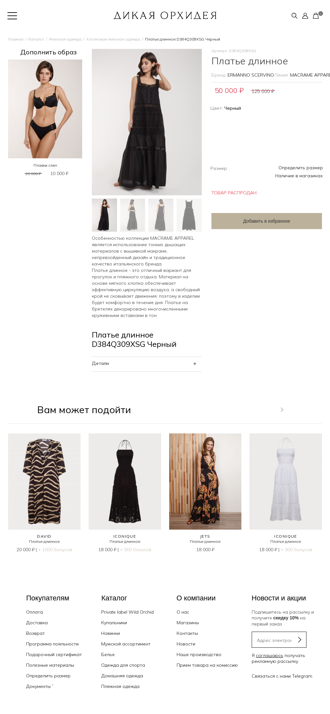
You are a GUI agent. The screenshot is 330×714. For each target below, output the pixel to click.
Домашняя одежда (122, 676)
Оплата (34, 612)
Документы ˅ (39, 686)
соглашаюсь (269, 655)
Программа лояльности (52, 644)
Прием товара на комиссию (207, 665)
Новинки (110, 633)
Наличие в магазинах (299, 176)
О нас (183, 612)
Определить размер (300, 168)
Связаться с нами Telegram (282, 676)
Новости (186, 644)
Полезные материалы (50, 665)
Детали (100, 363)
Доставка (37, 623)
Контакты (187, 633)
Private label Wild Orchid (127, 612)
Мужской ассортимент (125, 644)
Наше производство (199, 654)
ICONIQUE (124, 536)
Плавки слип (45, 165)
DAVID (44, 536)
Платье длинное (44, 541)
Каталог (36, 39)
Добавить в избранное (262, 221)
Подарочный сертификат (54, 654)
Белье (108, 654)
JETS (205, 536)
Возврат (35, 633)
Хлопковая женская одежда (113, 39)
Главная (16, 39)
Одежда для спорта (123, 665)
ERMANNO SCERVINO (251, 75)
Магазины (188, 623)
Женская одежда (65, 39)
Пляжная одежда (120, 686)
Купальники (114, 623)
